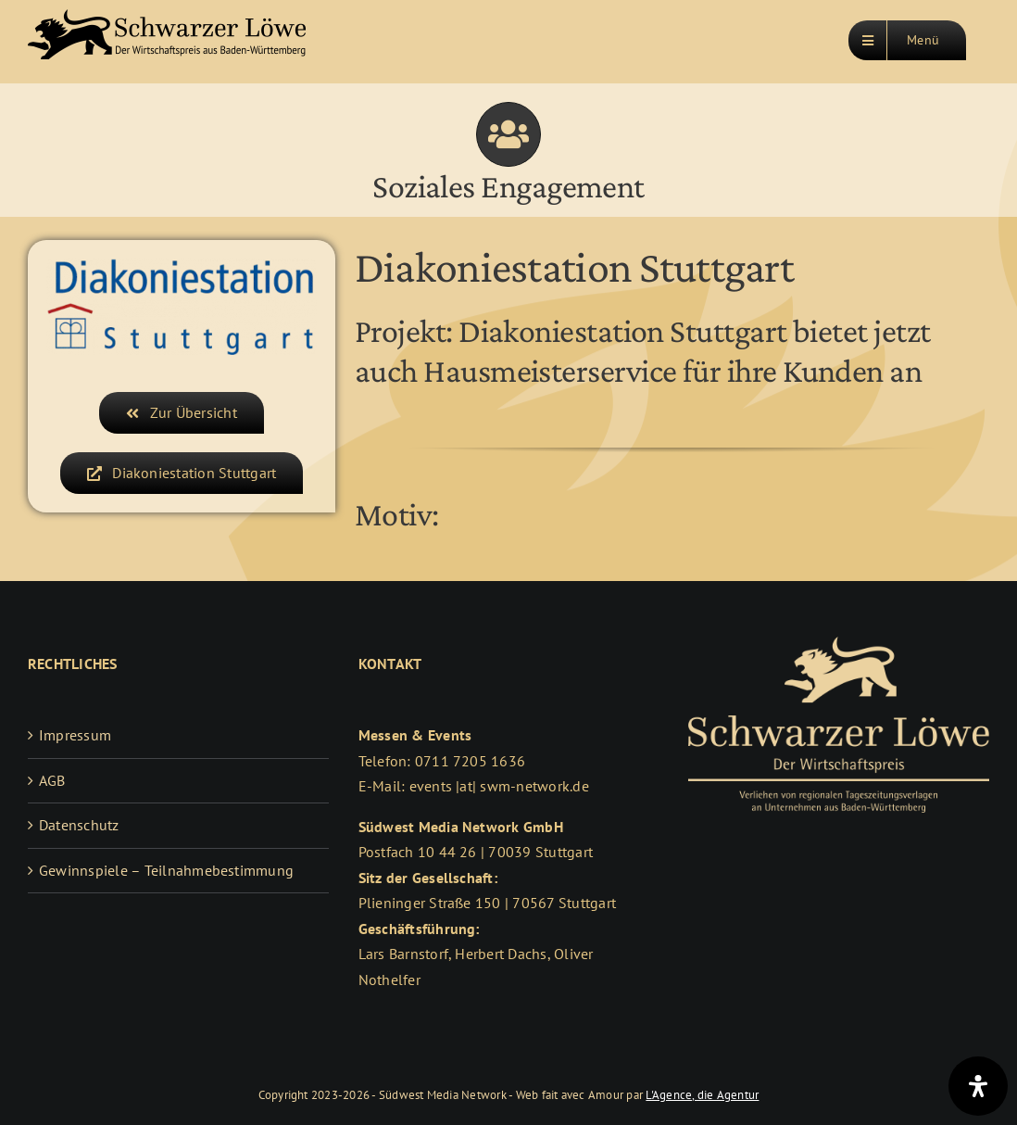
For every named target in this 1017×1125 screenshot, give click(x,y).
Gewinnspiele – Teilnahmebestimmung (166, 870)
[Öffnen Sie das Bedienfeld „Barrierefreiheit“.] (978, 1086)
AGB (52, 780)
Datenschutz (79, 824)
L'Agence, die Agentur (702, 1095)
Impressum (75, 735)
